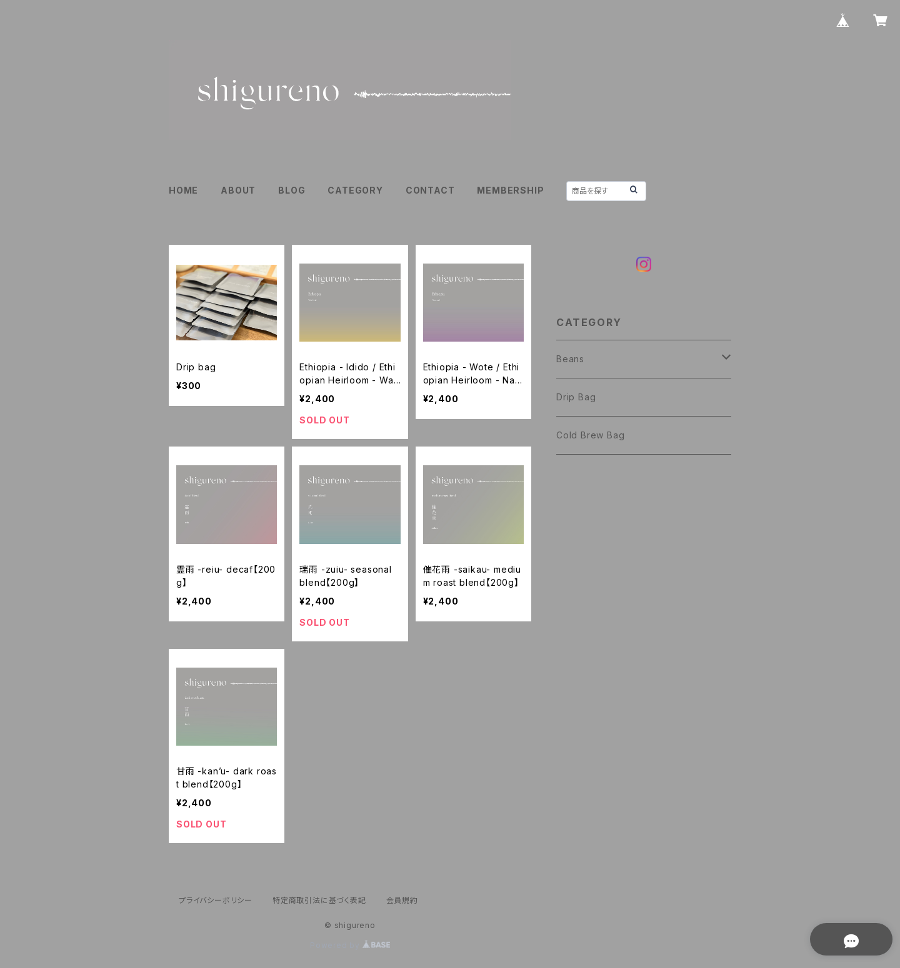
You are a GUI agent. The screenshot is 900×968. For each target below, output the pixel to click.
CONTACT (430, 190)
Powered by (350, 945)
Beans (570, 358)
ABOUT (238, 190)
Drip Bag (576, 397)
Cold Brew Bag (590, 435)
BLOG (291, 190)
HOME (183, 190)
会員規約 (402, 900)
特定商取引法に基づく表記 (319, 900)
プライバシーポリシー (215, 900)
